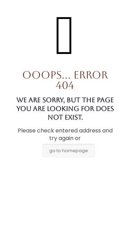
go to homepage (68, 150)
